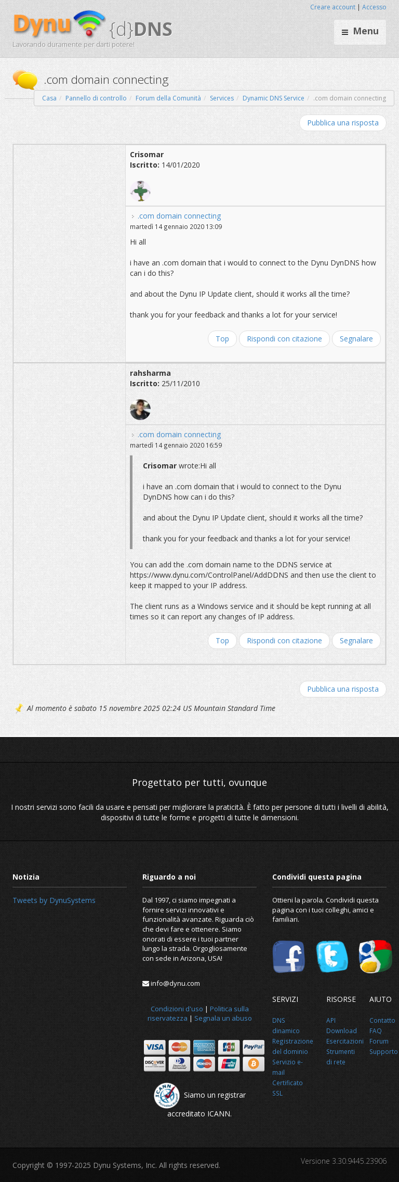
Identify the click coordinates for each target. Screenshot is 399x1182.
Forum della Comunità (168, 98)
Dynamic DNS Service (273, 98)
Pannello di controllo (96, 98)
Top (222, 339)
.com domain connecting (179, 216)
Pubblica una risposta (343, 123)
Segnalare (356, 339)
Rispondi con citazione (284, 339)
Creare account (332, 7)
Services (222, 98)
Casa (49, 98)
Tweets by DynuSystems (54, 900)
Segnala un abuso (223, 1018)
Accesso (374, 7)
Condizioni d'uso (177, 1008)
